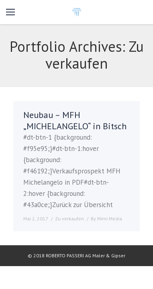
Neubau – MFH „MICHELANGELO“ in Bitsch (74, 120)
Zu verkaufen (69, 219)
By (106, 219)
